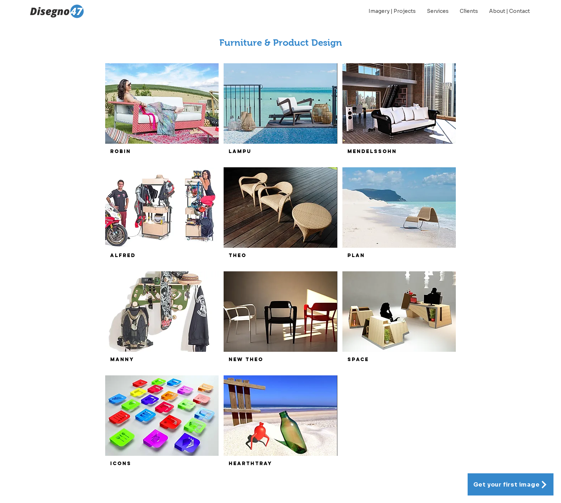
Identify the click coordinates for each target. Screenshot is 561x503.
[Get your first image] (510, 484)
